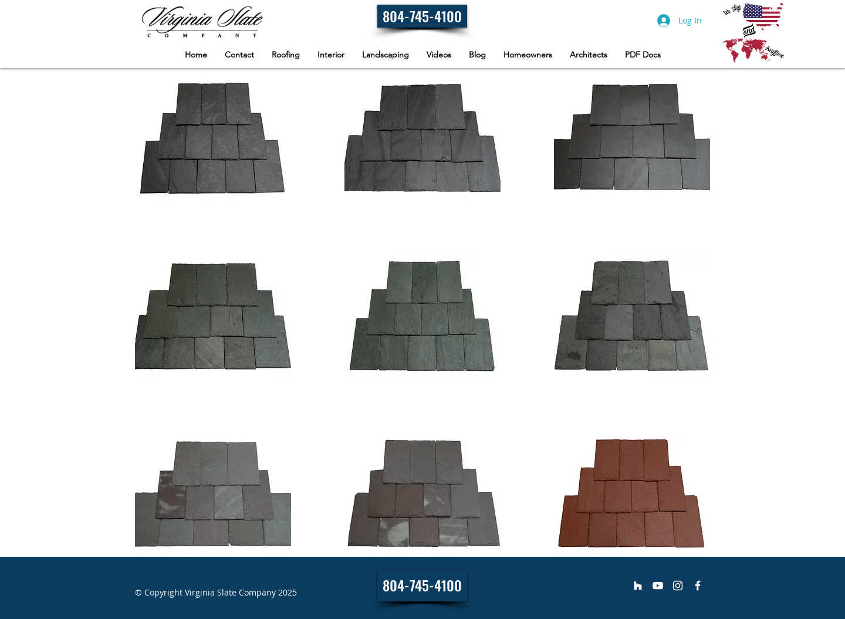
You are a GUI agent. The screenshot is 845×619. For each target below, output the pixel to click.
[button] (528, 55)
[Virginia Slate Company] (637, 585)
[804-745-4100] (422, 16)
